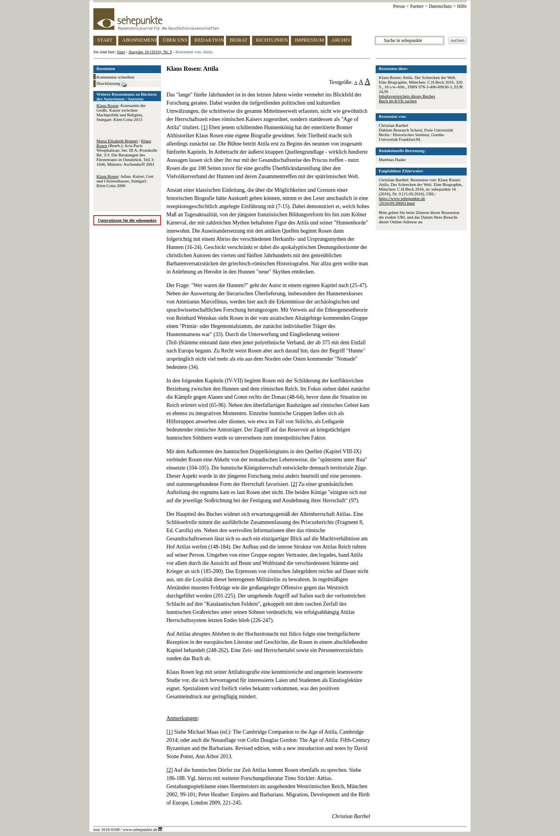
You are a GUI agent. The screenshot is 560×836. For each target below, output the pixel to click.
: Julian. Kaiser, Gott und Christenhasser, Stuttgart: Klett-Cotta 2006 (125, 181)
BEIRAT (239, 40)
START (104, 40)
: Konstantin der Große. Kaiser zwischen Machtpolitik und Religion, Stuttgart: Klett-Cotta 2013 (121, 112)
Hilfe (462, 6)
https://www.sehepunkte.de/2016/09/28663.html (402, 200)
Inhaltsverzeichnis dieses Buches (407, 96)
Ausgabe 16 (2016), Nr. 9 (150, 51)
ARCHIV (341, 40)
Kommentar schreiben (115, 77)
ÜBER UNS (175, 40)
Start (121, 51)
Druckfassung (111, 84)
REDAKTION (209, 40)
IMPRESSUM (309, 40)
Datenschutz (440, 6)
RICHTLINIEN (272, 40)
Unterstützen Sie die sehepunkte (127, 220)
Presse (399, 6)
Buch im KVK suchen (397, 100)
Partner (417, 6)
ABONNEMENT (139, 40)
